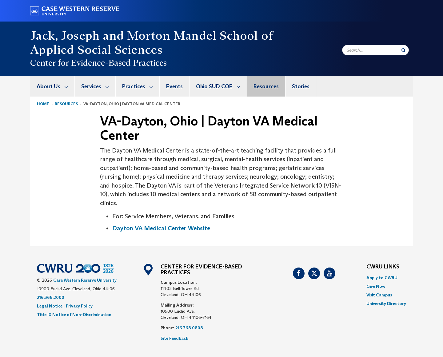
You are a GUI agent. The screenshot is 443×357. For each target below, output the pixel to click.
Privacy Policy (79, 306)
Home (43, 103)
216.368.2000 (50, 297)
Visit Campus (379, 295)
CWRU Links (382, 267)
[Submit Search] (403, 50)
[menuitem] (52, 86)
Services (98, 86)
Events (174, 86)
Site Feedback (174, 338)
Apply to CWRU (381, 277)
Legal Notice (49, 306)
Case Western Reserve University (85, 280)
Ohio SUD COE (221, 86)
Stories (300, 86)
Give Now (375, 286)
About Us (55, 86)
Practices (140, 86)
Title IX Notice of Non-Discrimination (74, 314)
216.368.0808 (189, 328)
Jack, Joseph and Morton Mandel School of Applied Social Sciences (151, 42)
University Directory (386, 303)
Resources (266, 86)
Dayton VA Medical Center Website (161, 228)
